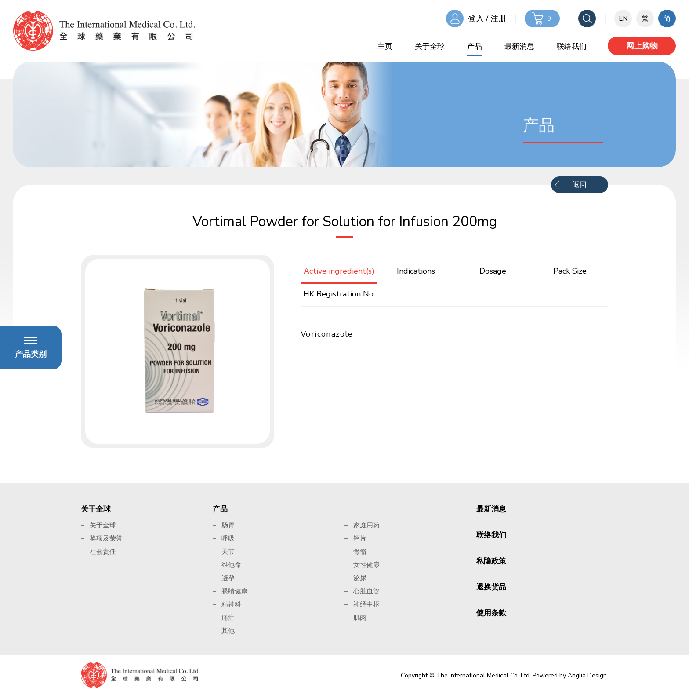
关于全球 (430, 46)
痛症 (228, 617)
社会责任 (103, 551)
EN (623, 18)
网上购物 (642, 45)
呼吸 (228, 538)
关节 (228, 551)
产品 (474, 46)
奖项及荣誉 (106, 538)
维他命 (231, 564)
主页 (384, 46)
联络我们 (572, 46)
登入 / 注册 (487, 18)
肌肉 (359, 617)
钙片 (359, 538)
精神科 (231, 604)
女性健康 (366, 564)
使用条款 (491, 613)
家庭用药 (366, 525)
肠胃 (228, 525)
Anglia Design (587, 675)
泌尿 (359, 578)
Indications (416, 271)
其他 (228, 630)
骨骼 (359, 551)
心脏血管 (366, 591)
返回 (580, 185)
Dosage (492, 271)
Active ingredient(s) (339, 271)
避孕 (228, 578)
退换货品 (491, 587)
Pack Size (570, 271)
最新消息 (519, 46)
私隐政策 (491, 561)
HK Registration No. (339, 294)
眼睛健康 (234, 591)
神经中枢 (366, 604)
